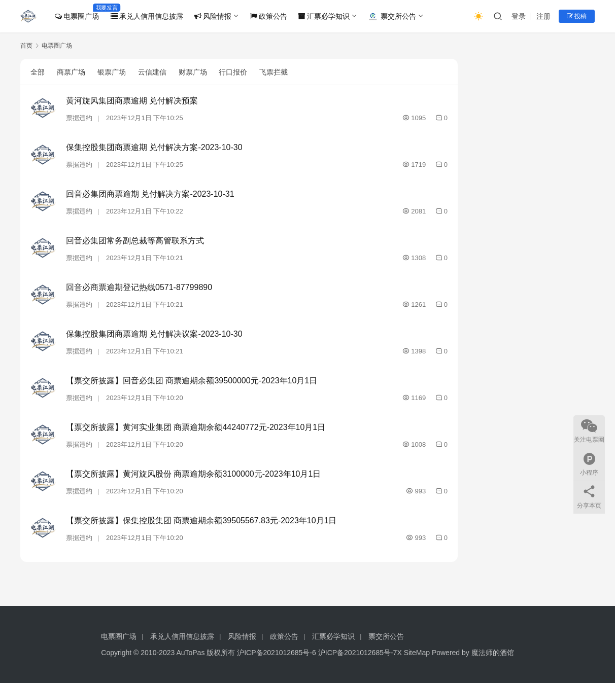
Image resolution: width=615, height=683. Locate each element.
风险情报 (212, 16)
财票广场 (193, 72)
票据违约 (79, 118)
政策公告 (268, 16)
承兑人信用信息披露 (147, 16)
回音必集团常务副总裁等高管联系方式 (135, 240)
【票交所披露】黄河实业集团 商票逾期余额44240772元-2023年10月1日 (195, 427)
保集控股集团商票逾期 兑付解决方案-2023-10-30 (154, 147)
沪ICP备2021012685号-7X (360, 653)
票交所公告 (392, 17)
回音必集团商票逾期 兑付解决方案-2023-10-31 (150, 194)
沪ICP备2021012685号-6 (276, 653)
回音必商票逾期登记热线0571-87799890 (139, 287)
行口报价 (233, 72)
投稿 (577, 16)
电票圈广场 (77, 16)
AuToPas (190, 653)
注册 (543, 16)
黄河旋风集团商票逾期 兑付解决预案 (132, 100)
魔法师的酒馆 (492, 653)
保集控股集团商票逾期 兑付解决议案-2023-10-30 (154, 334)
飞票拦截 (273, 72)
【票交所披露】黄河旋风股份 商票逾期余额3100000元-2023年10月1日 (193, 474)
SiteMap (417, 653)
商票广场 (71, 72)
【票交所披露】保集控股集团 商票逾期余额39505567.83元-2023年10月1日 (201, 520)
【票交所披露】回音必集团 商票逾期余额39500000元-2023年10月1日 (191, 380)
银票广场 (111, 72)
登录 (518, 16)
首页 (26, 45)
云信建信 (152, 72)
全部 (37, 72)
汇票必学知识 (324, 16)
